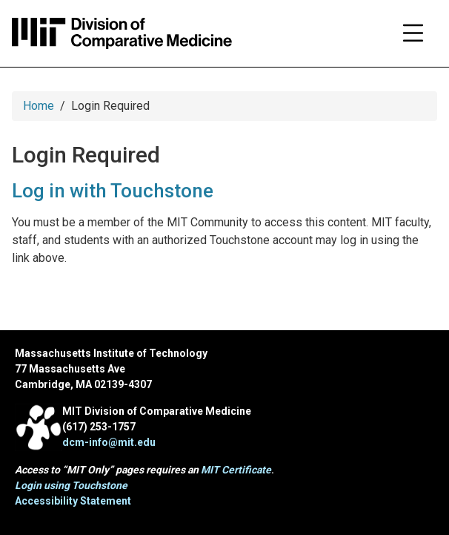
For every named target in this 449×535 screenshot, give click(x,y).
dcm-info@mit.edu (109, 442)
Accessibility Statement (73, 501)
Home (38, 106)
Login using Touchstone (71, 485)
